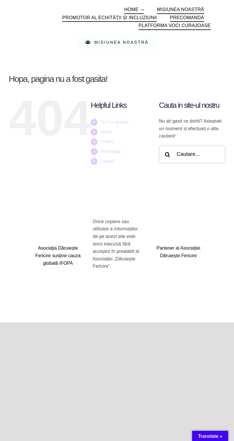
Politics (106, 141)
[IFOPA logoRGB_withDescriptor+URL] (58, 273)
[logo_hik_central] (178, 266)
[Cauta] (167, 154)
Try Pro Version (114, 122)
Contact (107, 161)
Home (105, 131)
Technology (110, 151)
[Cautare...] (192, 154)
